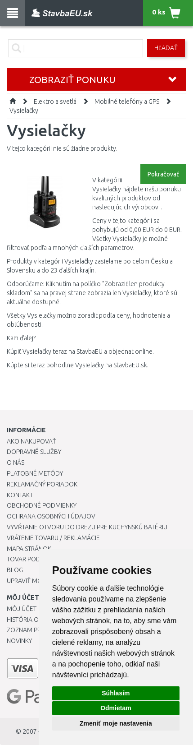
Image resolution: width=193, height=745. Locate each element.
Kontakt (20, 495)
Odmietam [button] (115, 708)
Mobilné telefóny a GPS (126, 101)
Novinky (19, 640)
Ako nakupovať (31, 441)
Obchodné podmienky (41, 505)
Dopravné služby (34, 451)
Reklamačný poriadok (42, 484)
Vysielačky (23, 110)
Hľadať (166, 47)
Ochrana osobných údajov (51, 516)
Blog (15, 570)
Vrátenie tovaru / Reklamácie (53, 537)
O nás (15, 462)
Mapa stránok (29, 548)
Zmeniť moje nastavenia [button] (116, 723)
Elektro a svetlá (55, 101)
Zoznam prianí (29, 630)
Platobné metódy (35, 473)
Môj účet (21, 608)
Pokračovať (163, 174)
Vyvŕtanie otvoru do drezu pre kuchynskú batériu (87, 527)
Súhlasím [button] (116, 693)
